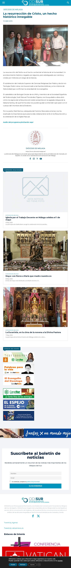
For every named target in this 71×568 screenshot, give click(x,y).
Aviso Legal (55, 565)
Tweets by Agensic (11, 523)
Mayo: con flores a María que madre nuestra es (28, 276)
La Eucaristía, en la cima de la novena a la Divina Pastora (33, 332)
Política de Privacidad (44, 565)
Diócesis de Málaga (13, 9)
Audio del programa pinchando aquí (18, 122)
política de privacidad (33, 482)
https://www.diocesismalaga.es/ (35, 151)
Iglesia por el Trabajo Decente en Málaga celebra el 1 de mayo (33, 218)
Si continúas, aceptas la (25, 482)
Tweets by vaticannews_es (13, 528)
